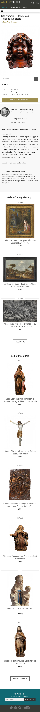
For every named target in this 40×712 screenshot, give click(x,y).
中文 (37, 3)
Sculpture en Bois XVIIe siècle (17, 163)
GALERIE (13, 123)
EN (34, 3)
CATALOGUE (4, 7)
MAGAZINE (26, 7)
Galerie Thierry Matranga (23, 109)
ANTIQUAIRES (15, 7)
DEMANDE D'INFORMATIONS (20, 100)
